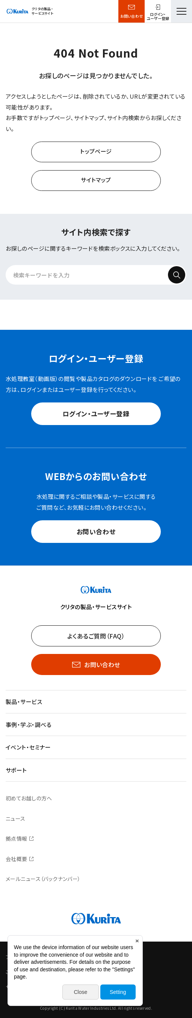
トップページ (96, 151)
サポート (16, 770)
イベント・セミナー (28, 747)
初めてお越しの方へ (29, 798)
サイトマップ (96, 180)
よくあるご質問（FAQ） (96, 635)
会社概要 (16, 858)
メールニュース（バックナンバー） (43, 878)
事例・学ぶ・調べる (28, 724)
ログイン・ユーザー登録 (96, 413)
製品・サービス (24, 702)
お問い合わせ (131, 16)
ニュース (16, 818)
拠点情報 (16, 838)
